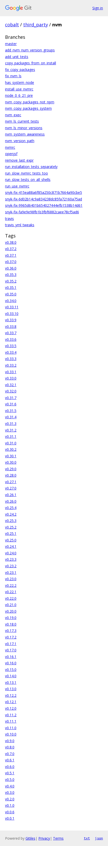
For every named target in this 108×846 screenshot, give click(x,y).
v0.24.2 (10, 514)
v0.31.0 (10, 443)
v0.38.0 (10, 242)
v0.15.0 (10, 669)
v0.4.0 (9, 786)
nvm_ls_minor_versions (23, 127)
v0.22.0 (10, 598)
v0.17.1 (10, 643)
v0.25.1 (10, 533)
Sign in (97, 8)
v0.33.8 (10, 326)
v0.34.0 (10, 300)
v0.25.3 (10, 520)
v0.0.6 (9, 812)
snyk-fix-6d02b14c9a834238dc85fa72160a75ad (43, 199)
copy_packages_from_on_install (30, 63)
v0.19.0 (10, 617)
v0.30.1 (10, 456)
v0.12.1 (10, 701)
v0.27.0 (10, 488)
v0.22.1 (10, 591)
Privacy (44, 838)
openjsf (11, 153)
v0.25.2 (10, 527)
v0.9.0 (9, 740)
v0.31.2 (10, 430)
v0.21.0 (10, 604)
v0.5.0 (9, 779)
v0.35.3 (10, 274)
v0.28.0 (10, 475)
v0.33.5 (10, 345)
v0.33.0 (10, 378)
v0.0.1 (9, 818)
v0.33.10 (11, 313)
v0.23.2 (10, 565)
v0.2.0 (9, 799)
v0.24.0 (10, 553)
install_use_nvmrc (19, 89)
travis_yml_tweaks (19, 224)
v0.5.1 (9, 772)
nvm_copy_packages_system (28, 108)
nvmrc (10, 147)
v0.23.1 (10, 572)
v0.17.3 (10, 630)
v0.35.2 (10, 281)
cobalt (12, 25)
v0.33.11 (11, 307)
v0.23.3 (10, 559)
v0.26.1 (10, 494)
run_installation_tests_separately (31, 166)
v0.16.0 (10, 663)
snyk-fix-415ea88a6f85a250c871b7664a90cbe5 (43, 192)
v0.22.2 (10, 585)
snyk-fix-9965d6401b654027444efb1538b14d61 (44, 205)
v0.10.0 (10, 734)
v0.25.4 (10, 507)
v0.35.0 (10, 294)
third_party (35, 25)
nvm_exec (13, 114)
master (11, 43)
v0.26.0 (10, 501)
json (99, 838)
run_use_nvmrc (17, 186)
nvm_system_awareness (25, 134)
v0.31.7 (10, 397)
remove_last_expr (19, 160)
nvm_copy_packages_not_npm (29, 102)
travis (9, 218)
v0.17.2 (10, 637)
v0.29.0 (10, 468)
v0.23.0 (10, 578)
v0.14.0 (10, 675)
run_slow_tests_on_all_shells (27, 179)
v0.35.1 (10, 287)
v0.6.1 (9, 760)
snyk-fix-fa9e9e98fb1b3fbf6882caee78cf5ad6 (42, 212)
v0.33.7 (10, 332)
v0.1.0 (9, 805)
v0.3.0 (9, 792)
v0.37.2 (10, 248)
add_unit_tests (16, 56)
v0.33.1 (10, 371)
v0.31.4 (10, 417)
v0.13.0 (10, 688)
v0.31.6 (10, 404)
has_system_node (19, 82)
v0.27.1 (10, 481)
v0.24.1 (10, 546)
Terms (58, 838)
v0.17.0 (10, 650)
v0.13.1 (10, 682)
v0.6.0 (9, 766)
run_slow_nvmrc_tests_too (26, 173)
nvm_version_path (19, 140)
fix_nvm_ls (13, 75)
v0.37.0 (10, 261)
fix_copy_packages (20, 69)
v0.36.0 (10, 268)
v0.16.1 (10, 656)
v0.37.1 (10, 255)
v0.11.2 (10, 714)
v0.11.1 (10, 721)
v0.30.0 (10, 462)
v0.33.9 (10, 319)
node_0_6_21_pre (19, 95)
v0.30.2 (10, 449)
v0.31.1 (10, 436)
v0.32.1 (10, 384)
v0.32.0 (10, 391)
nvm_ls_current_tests (22, 121)
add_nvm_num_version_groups (30, 50)
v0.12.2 (10, 695)
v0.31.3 (10, 423)
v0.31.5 (10, 410)
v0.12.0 (10, 708)
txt (87, 838)
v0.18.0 (10, 624)
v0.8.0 (9, 747)
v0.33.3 (10, 358)
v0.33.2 (10, 365)
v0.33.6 (10, 339)
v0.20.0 (10, 611)
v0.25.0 (10, 540)
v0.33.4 (10, 352)
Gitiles (30, 838)
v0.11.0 (10, 727)
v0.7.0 (9, 753)
